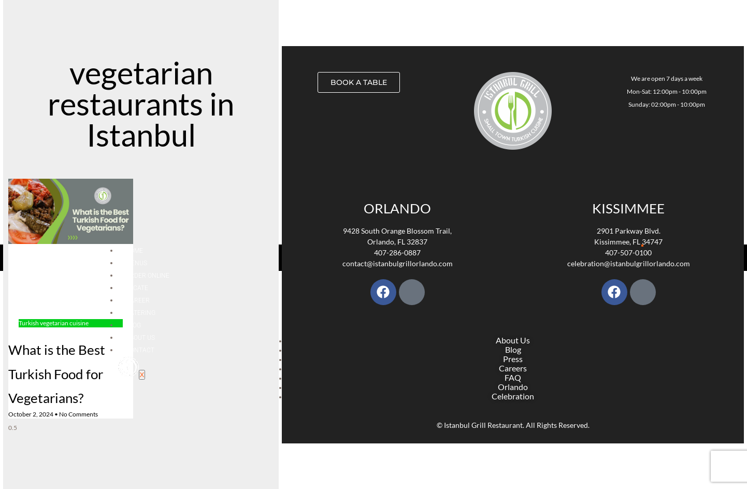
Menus (136, 263)
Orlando (397, 208)
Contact (140, 350)
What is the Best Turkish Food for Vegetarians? (56, 374)
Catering (140, 313)
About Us (140, 337)
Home (134, 250)
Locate (137, 288)
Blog (133, 325)
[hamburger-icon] (642, 245)
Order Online (147, 275)
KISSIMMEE (628, 208)
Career (138, 300)
